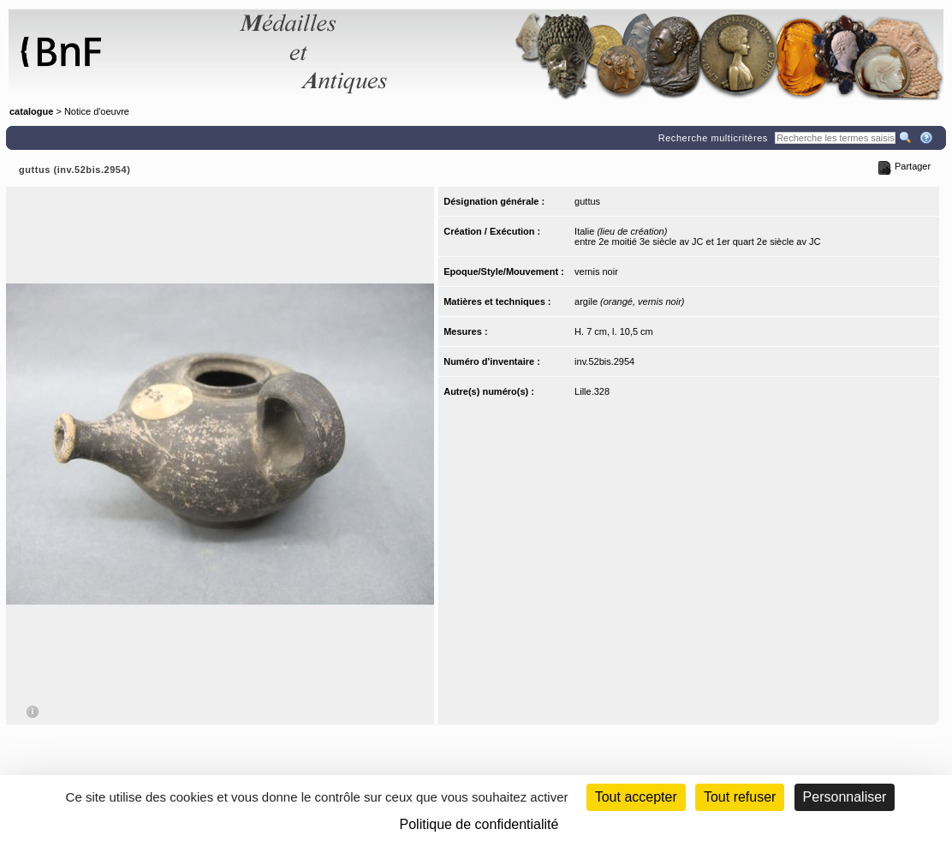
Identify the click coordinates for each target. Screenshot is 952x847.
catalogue (31, 111)
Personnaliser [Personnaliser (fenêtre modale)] (845, 797)
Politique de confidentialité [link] (479, 824)
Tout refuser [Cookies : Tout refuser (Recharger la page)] (740, 797)
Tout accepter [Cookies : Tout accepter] (636, 797)
